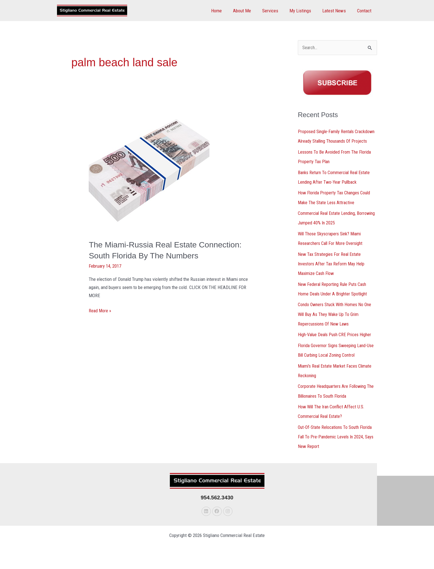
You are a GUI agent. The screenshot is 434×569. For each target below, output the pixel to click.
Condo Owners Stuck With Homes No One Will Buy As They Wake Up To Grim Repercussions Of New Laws (336, 323)
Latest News (336, 10)
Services (276, 10)
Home (225, 10)
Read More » (100, 321)
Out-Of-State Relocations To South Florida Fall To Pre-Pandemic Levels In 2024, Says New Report (337, 444)
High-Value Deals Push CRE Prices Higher (337, 343)
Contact (365, 10)
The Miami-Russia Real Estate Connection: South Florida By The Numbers (152, 255)
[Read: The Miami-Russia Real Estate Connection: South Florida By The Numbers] (149, 171)
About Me (250, 10)
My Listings (304, 10)
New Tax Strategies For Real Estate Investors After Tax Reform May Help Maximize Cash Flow (332, 272)
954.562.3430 (217, 505)
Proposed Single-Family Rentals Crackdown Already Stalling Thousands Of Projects (337, 141)
